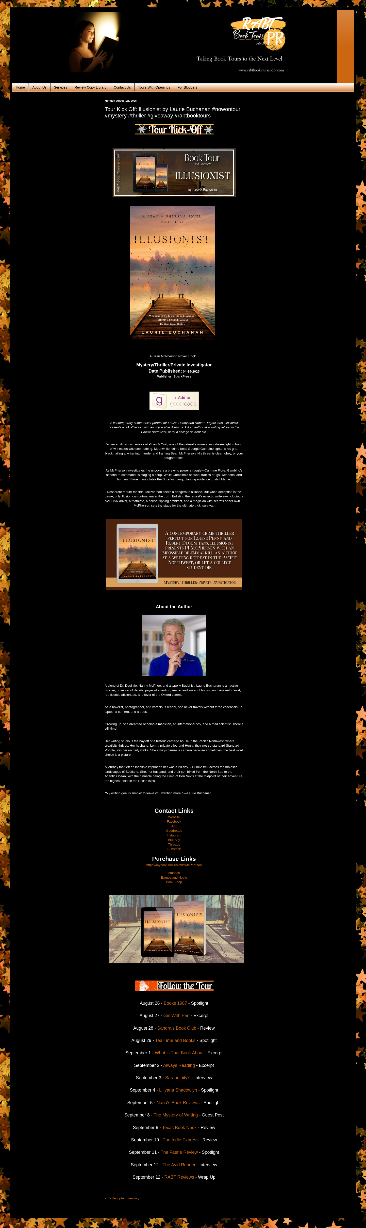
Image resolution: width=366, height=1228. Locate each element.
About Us (39, 87)
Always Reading (179, 1065)
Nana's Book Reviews (178, 1102)
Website (174, 817)
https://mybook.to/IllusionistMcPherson (174, 865)
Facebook (174, 821)
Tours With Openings (154, 87)
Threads (174, 844)
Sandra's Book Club (176, 1028)
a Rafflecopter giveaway (122, 1198)
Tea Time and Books (175, 1040)
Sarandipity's (178, 1077)
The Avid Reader (179, 1164)
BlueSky (174, 840)
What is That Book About (179, 1052)
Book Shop (174, 882)
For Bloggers (187, 87)
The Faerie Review (179, 1152)
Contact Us (122, 87)
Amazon (174, 873)
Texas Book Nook (179, 1127)
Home (20, 87)
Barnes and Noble (174, 877)
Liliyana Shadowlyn (178, 1090)
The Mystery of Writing (175, 1115)
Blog (174, 826)
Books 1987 (175, 1003)
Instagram (174, 835)
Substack (174, 849)
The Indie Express (181, 1139)
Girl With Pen (177, 1015)
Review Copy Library (90, 87)
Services (60, 87)
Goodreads (174, 830)
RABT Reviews (179, 1177)
